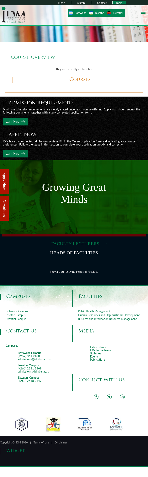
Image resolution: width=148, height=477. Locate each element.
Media (61, 2)
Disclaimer (61, 442)
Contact (102, 2)
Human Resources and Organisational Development (109, 315)
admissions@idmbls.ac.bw (34, 359)
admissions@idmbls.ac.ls (33, 371)
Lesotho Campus (15, 315)
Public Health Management (94, 311)
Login (119, 2)
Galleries (95, 353)
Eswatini (118, 12)
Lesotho (99, 12)
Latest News (98, 347)
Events (94, 356)
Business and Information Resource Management (107, 319)
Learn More (12, 121)
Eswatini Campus (16, 319)
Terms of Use (41, 442)
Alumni (81, 2)
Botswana (80, 12)
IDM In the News (101, 350)
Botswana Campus (17, 311)
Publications (97, 359)
